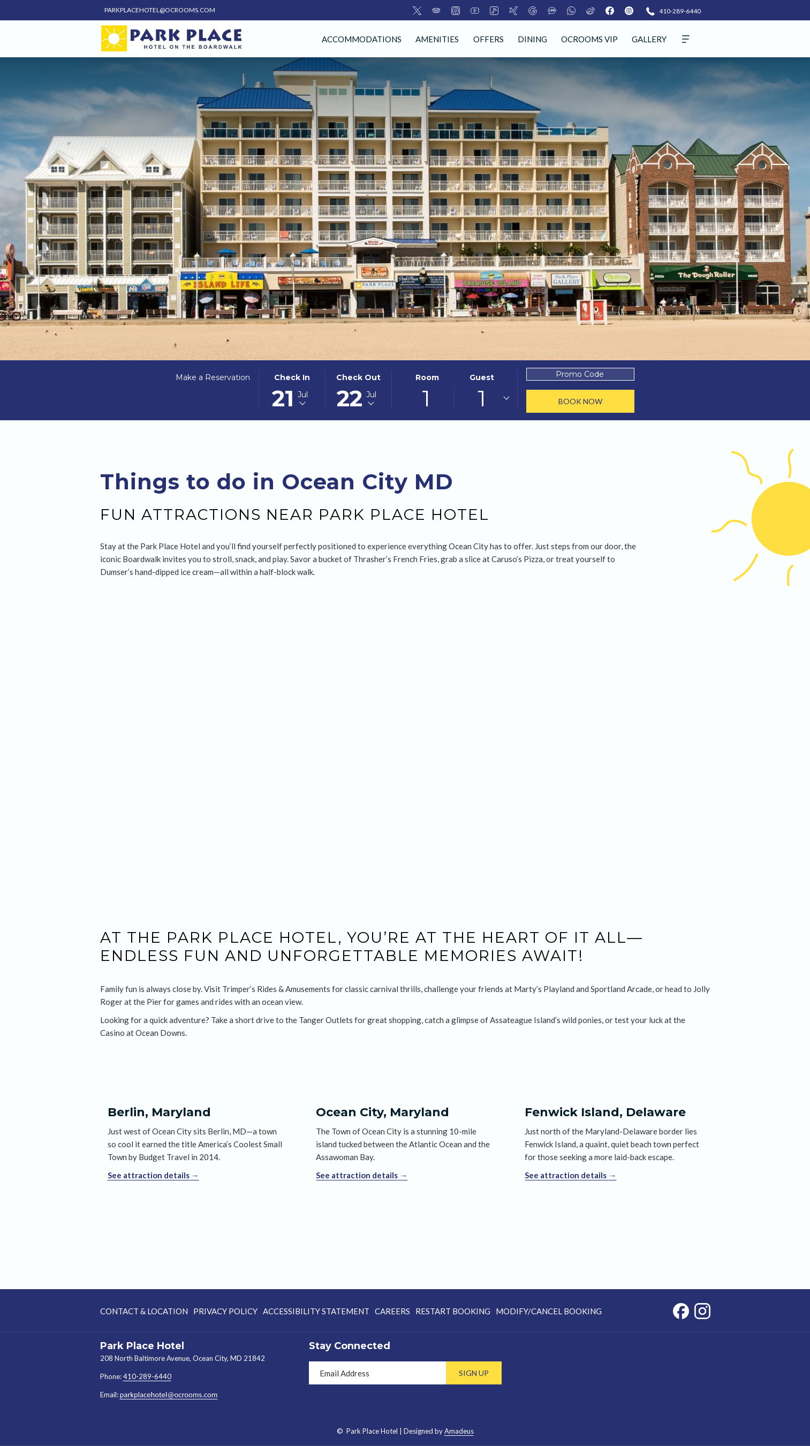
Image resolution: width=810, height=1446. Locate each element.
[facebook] (609, 10)
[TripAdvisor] (436, 10)
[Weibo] (590, 10)
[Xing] (513, 10)
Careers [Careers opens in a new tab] (392, 1313)
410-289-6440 (147, 1376)
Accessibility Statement (316, 1311)
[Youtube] (475, 10)
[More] (686, 38)
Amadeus (459, 1431)
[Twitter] (417, 10)
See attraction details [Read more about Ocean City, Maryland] (357, 1175)
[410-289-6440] (673, 10)
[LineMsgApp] (552, 10)
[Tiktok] (494, 10)
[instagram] (629, 10)
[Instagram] (455, 10)
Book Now (580, 401)
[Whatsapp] (571, 10)
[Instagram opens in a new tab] (702, 1309)
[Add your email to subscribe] (377, 1372)
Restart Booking (452, 1311)
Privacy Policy (225, 1311)
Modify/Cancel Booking (549, 1311)
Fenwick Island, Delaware (605, 1112)
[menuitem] (361, 38)
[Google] (532, 10)
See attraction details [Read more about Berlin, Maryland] (149, 1175)
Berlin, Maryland (159, 1112)
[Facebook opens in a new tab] (681, 1309)
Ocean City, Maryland (382, 1112)
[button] (292, 390)
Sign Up (474, 1372)
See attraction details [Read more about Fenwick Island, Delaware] (566, 1175)
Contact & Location (144, 1311)
